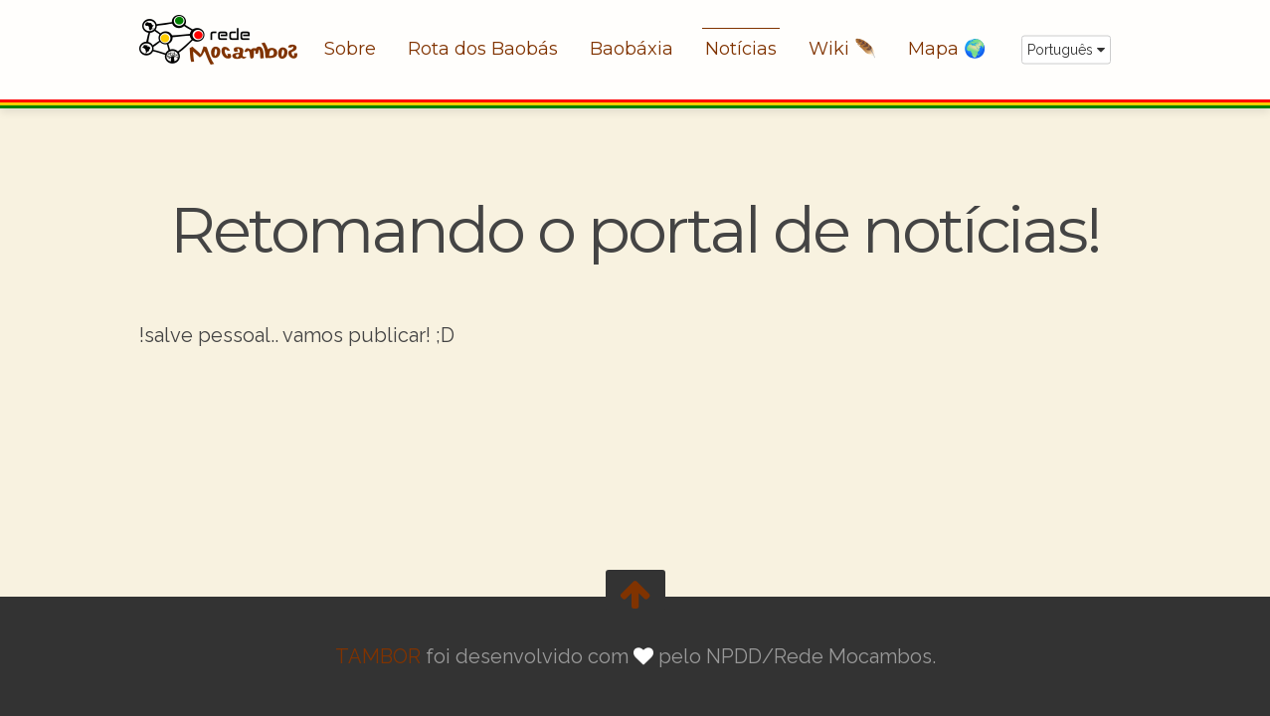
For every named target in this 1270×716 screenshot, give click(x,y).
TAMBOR (378, 656)
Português (1066, 50)
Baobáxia (631, 49)
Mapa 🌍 (947, 49)
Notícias (741, 49)
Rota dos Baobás (483, 49)
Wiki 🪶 (842, 49)
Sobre (350, 49)
